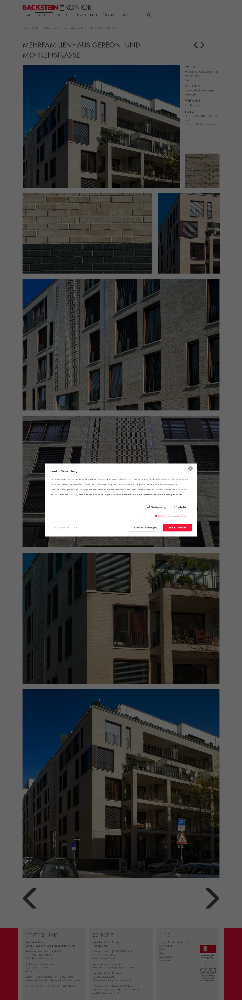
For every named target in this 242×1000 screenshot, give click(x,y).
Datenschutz (59, 527)
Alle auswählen (177, 527)
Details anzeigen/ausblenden (172, 516)
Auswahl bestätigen (145, 527)
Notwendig (158, 506)
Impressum (72, 527)
